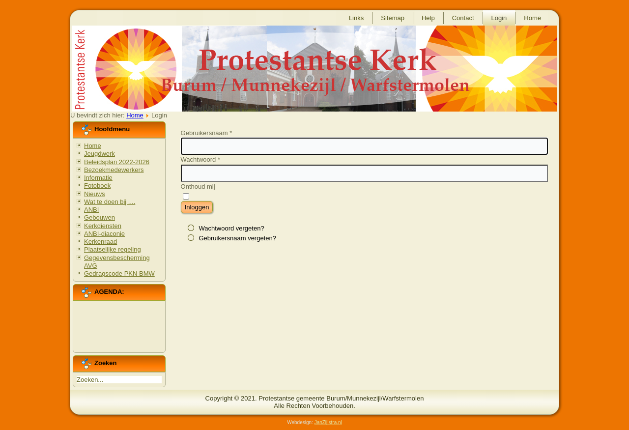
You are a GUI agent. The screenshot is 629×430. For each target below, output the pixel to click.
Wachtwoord (200, 159)
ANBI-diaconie (104, 233)
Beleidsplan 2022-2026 (116, 162)
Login (499, 18)
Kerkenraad (100, 241)
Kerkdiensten (102, 225)
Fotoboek (97, 185)
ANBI (91, 209)
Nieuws (94, 194)
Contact (463, 18)
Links (356, 18)
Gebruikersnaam (206, 133)
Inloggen (197, 207)
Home (532, 18)
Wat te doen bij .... (109, 201)
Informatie (98, 177)
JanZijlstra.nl (328, 422)
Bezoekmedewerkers (113, 169)
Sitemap (392, 18)
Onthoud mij (198, 186)
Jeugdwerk (99, 153)
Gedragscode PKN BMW (119, 273)
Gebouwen (99, 217)
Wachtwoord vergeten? (231, 228)
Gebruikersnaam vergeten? (237, 238)
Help (428, 18)
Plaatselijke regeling (112, 249)
